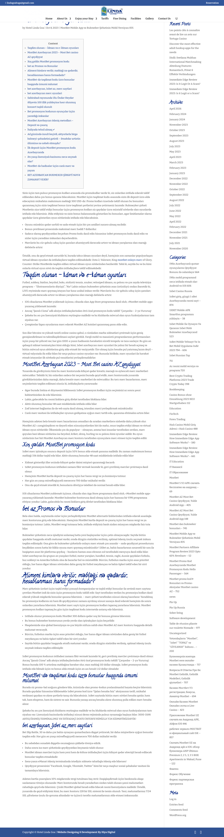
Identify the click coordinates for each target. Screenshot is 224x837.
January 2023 (177, 173)
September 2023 (178, 135)
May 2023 (175, 151)
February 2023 (177, 167)
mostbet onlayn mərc (130, 259)
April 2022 (175, 221)
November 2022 (178, 183)
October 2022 (177, 189)
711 (171, 360)
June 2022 (175, 210)
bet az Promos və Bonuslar (42, 66)
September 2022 (178, 194)
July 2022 (174, 205)
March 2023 (176, 162)
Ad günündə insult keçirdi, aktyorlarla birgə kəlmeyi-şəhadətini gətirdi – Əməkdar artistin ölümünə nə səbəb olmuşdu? (53, 139)
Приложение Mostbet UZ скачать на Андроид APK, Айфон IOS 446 (184, 719)
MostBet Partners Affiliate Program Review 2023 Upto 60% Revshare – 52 (184, 551)
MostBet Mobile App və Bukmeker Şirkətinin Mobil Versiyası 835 (97, 27)
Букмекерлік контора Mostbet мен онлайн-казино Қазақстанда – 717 (184, 660)
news (172, 596)
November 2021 (178, 237)
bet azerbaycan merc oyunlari (44, 93)
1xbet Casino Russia (180, 291)
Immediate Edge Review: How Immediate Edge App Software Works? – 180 (184, 438)
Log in (172, 799)
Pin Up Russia (177, 607)
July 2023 (174, 146)
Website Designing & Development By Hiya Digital (86, 832)
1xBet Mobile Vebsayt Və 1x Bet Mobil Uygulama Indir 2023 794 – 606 (184, 346)
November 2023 (178, 124)
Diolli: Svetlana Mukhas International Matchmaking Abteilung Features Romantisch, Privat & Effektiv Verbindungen (185, 66)
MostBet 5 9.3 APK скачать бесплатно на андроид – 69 (184, 487)
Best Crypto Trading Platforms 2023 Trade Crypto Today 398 (181, 380)
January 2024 (177, 119)
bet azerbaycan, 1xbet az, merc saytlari (49, 88)
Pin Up (173, 602)
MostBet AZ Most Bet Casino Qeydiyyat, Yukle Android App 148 (183, 514)
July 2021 (174, 243)
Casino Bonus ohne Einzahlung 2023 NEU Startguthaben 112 (182, 399)
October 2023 (177, 130)
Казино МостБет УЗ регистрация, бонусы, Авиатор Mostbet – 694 (182, 692)
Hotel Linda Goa (35, 27)
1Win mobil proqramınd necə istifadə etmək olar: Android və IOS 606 (183, 281)
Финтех (173, 768)
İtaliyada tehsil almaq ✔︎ (41, 129)
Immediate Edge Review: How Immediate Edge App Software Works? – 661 (184, 452)
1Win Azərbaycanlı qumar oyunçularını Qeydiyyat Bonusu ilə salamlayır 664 (184, 268)
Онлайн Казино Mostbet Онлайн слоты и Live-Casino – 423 (183, 706)
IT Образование (178, 472)
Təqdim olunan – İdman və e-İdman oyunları (53, 47)
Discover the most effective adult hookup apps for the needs (185, 48)
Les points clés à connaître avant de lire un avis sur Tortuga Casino (184, 34)
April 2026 (175, 108)
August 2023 (176, 141)
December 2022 (178, 178)
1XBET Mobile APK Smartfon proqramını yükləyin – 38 (181, 314)
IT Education (176, 461)
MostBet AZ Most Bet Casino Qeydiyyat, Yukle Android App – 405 (183, 501)
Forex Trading (177, 419)
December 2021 (178, 232)
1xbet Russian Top (179, 355)
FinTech (173, 413)
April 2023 (175, 157)
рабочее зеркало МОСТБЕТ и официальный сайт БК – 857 (185, 733)
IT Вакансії (175, 467)
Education (175, 408)
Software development (182, 618)
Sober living (176, 612)
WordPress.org (177, 815)
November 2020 (178, 248)
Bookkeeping (176, 389)
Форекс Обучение (180, 774)
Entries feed (176, 804)
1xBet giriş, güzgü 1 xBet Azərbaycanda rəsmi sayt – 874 (185, 300)
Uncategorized (177, 633)
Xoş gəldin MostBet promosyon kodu (48, 61)
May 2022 (175, 216)
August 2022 (176, 200)
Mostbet (174, 477)
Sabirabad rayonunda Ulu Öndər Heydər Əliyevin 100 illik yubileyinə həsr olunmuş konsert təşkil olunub (51, 102)
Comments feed (178, 809)
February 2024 (177, 114)
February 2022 (177, 226)
